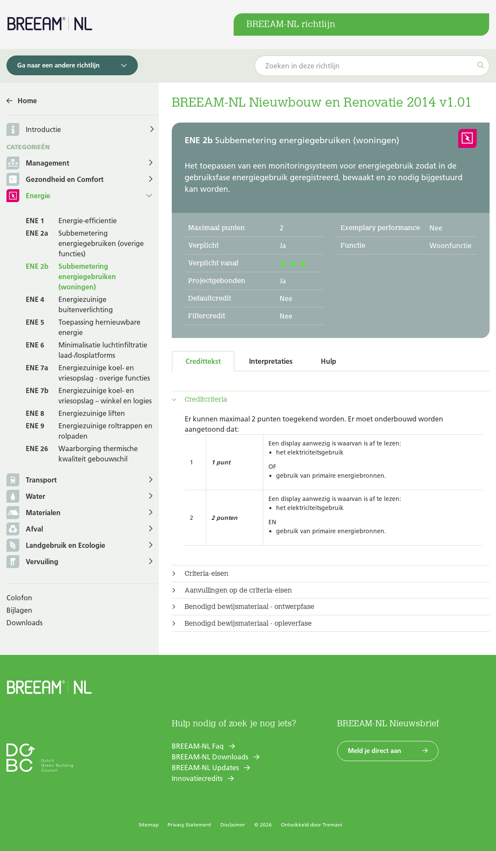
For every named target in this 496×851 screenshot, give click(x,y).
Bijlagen (19, 610)
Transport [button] (31, 480)
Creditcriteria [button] (206, 399)
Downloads (24, 622)
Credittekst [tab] (203, 361)
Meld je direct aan (374, 751)
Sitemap (148, 824)
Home (27, 100)
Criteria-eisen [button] (206, 574)
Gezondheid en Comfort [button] (54, 180)
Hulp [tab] (328, 361)
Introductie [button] (43, 129)
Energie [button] (28, 196)
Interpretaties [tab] (270, 361)
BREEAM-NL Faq (198, 746)
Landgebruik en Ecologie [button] (55, 546)
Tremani (332, 824)
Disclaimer (232, 824)
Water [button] (25, 497)
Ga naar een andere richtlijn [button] (58, 65)
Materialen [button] (33, 513)
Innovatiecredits (197, 778)
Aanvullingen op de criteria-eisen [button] (238, 590)
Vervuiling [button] (32, 562)
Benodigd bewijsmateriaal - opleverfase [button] (248, 623)
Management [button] (37, 163)
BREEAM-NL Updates (205, 767)
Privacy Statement (189, 824)
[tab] (331, 399)
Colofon (19, 597)
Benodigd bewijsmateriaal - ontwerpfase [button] (249, 607)
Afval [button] (24, 529)
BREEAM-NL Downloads (210, 757)
